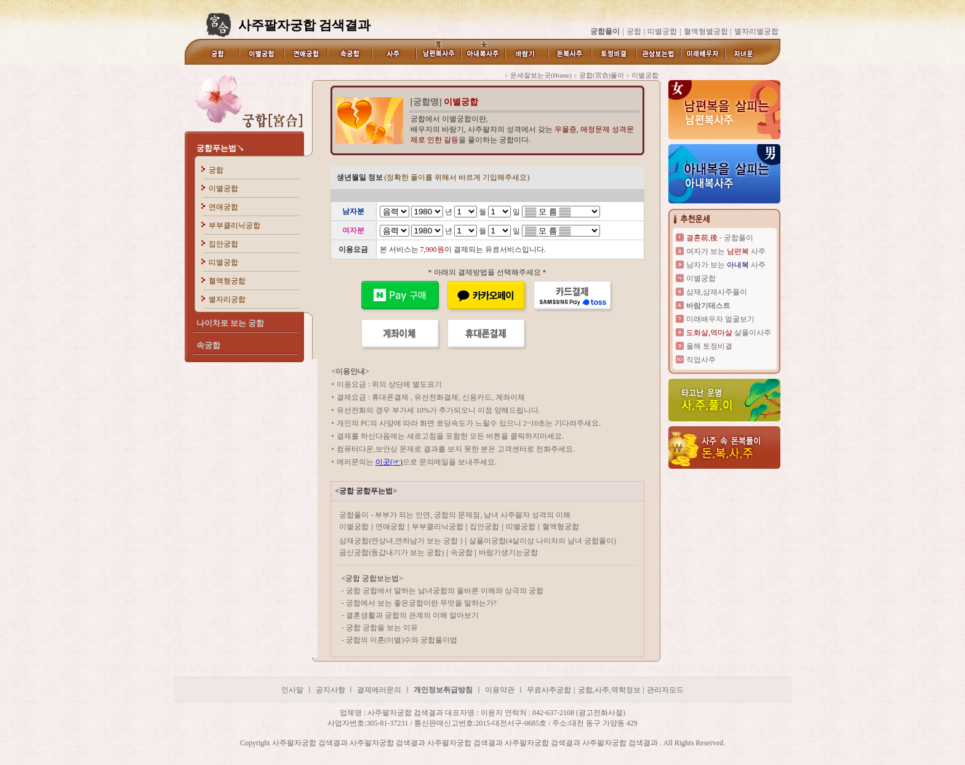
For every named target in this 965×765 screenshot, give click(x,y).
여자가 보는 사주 (726, 251)
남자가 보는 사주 (726, 265)
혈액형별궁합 (706, 31)
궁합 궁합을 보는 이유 (382, 627)
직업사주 (701, 359)
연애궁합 (223, 207)
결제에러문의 (379, 690)
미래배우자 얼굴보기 (720, 319)
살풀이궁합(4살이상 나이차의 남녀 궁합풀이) (542, 540)
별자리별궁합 (756, 31)
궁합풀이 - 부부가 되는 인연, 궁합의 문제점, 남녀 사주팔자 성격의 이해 (455, 515)
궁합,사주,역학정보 (609, 690)
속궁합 (462, 552)
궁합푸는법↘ (220, 148)
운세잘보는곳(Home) (541, 75)
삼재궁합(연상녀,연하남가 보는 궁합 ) (400, 540)
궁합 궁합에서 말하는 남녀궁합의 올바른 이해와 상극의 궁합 (444, 590)
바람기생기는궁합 (508, 552)
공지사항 (331, 690)
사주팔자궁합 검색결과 (135, 669)
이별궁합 (223, 188)
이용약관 (500, 690)
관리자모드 (665, 690)
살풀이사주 (728, 332)
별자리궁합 (227, 299)
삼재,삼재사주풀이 (716, 292)
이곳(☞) (388, 462)
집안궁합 (223, 244)
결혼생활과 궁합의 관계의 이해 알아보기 (412, 615)
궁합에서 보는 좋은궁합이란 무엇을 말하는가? (421, 603)
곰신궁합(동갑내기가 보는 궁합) (391, 552)
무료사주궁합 (549, 690)
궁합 (634, 31)
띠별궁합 (662, 31)
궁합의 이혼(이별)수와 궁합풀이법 (402, 640)
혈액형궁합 (227, 281)
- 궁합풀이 (719, 237)
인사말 (292, 690)
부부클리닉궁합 (234, 225)
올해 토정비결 (709, 346)
